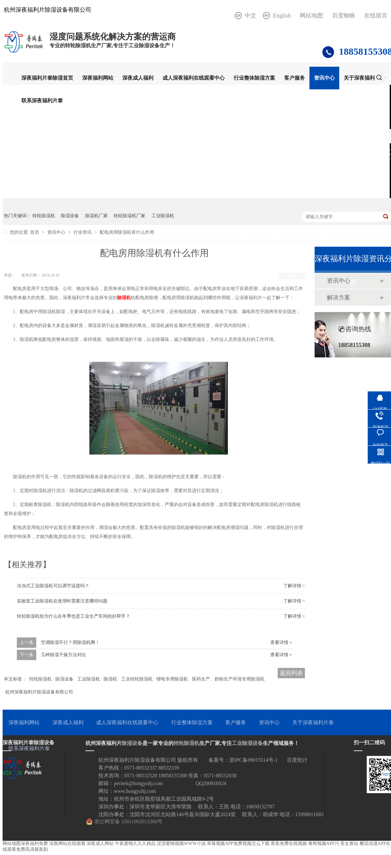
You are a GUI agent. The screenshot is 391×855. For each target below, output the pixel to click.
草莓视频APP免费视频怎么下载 (238, 843)
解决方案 (338, 297)
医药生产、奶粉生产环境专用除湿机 (228, 679)
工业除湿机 (162, 215)
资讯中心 (324, 78)
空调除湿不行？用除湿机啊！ (70, 642)
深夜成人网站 (100, 843)
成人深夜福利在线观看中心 (193, 78)
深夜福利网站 (97, 78)
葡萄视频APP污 (323, 843)
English (282, 15)
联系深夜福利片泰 (42, 100)
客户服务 (294, 78)
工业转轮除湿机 (137, 679)
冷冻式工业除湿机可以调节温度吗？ (53, 585)
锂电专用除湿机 (172, 679)
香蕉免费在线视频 (289, 843)
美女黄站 (349, 843)
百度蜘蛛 (343, 15)
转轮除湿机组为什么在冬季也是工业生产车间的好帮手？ (73, 616)
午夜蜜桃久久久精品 (135, 843)
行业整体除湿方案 (254, 78)
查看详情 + (281, 642)
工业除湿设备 (247, 743)
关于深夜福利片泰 (364, 78)
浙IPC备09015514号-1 (253, 760)
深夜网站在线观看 (67, 843)
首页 (35, 232)
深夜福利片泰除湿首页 (47, 78)
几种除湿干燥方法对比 (63, 654)
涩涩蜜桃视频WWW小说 (181, 843)
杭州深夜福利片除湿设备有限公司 (39, 692)
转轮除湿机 (43, 215)
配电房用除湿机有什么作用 (127, 232)
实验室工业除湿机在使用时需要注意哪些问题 (62, 601)
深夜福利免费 (34, 843)
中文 (250, 15)
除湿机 (124, 297)
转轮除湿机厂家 (129, 215)
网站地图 (311, 15)
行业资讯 (83, 232)
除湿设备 (70, 215)
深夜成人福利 (137, 78)
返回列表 (292, 276)
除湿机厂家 (96, 215)
